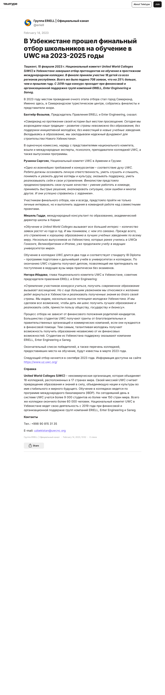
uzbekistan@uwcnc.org (50, 430)
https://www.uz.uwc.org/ (40, 362)
